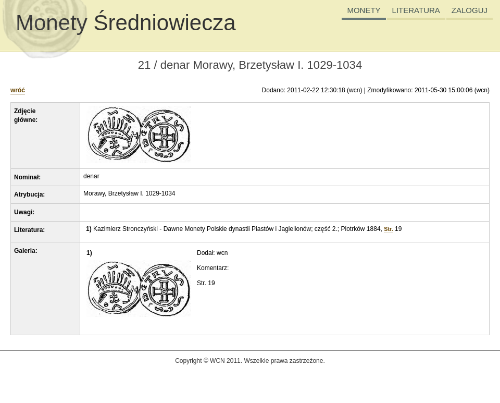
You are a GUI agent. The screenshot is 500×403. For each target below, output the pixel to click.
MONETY (363, 10)
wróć (17, 90)
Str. (388, 229)
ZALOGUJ (470, 10)
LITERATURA (416, 10)
